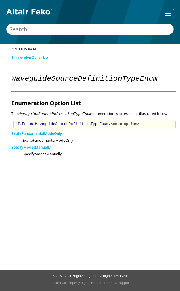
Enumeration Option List (30, 57)
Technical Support (117, 283)
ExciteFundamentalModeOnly (36, 133)
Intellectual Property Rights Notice (75, 283)
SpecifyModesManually (31, 147)
